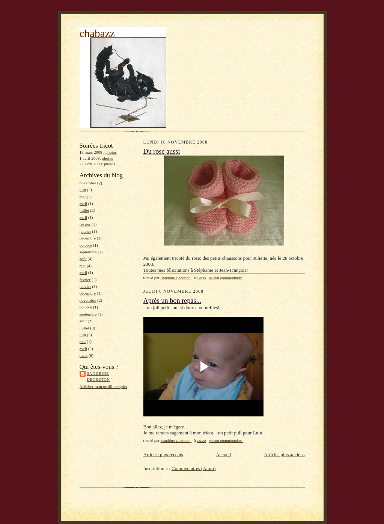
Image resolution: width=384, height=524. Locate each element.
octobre (86, 245)
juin (83, 189)
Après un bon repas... (172, 300)
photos (111, 152)
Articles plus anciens (284, 454)
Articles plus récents (163, 454)
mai (83, 197)
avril (83, 203)
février (85, 224)
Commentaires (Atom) (193, 468)
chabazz (97, 33)
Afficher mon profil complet (103, 386)
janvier (85, 231)
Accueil (223, 454)
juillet (84, 210)
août (83, 258)
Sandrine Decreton (98, 376)
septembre (88, 252)
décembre (88, 238)
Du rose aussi (161, 151)
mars (84, 355)
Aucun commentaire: (226, 278)
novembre (88, 183)
